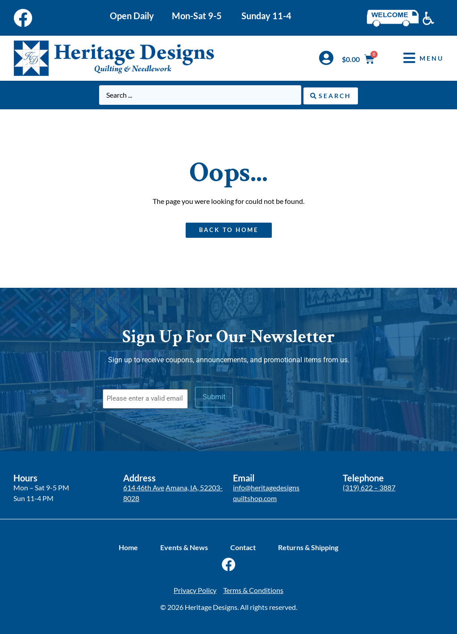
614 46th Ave (143, 486)
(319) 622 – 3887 (369, 486)
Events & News (184, 546)
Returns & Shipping (308, 546)
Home (128, 546)
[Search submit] (330, 95)
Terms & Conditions (253, 589)
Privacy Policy (195, 589)
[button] (417, 58)
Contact (243, 546)
